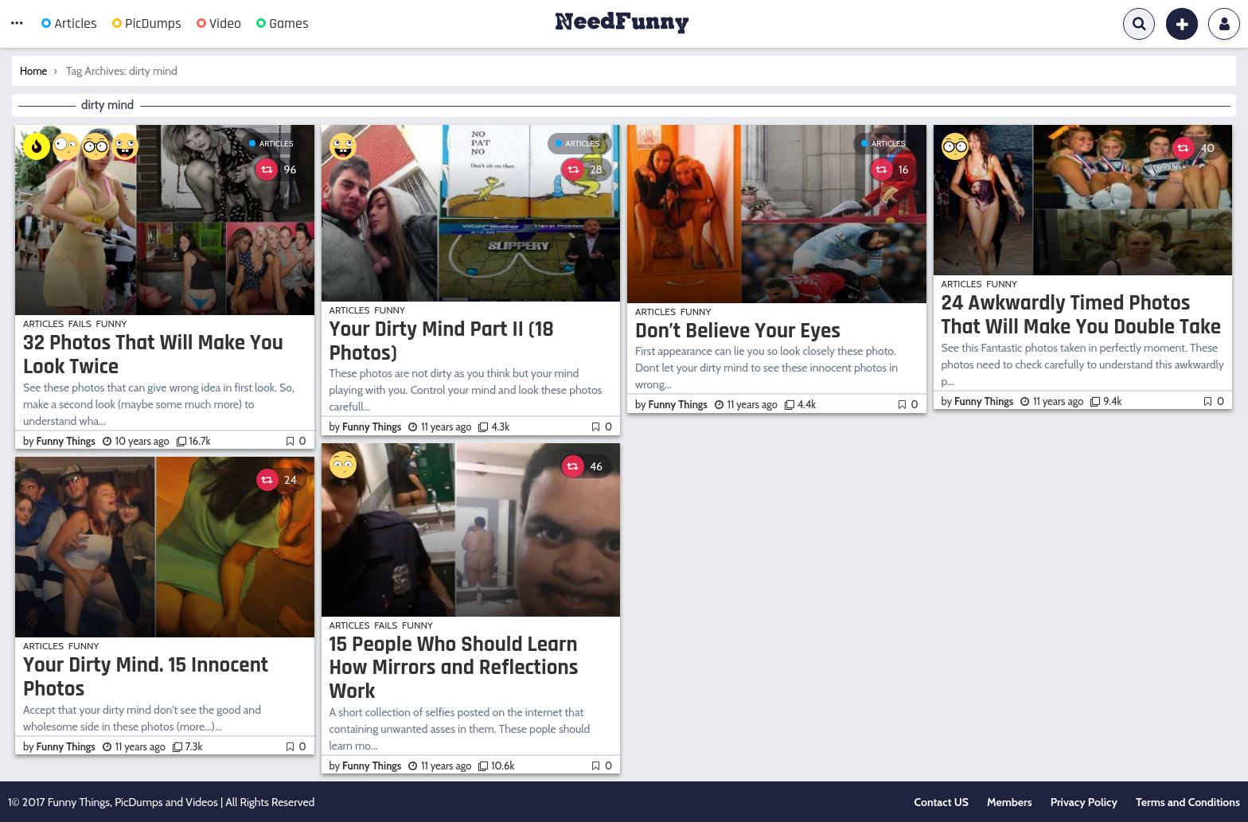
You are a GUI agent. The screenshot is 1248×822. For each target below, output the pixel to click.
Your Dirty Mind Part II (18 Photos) (442, 341)
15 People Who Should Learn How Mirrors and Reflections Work (454, 668)
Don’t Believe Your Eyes (737, 331)
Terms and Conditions (1188, 802)
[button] (17, 24)
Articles (69, 23)
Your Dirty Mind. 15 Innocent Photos (145, 677)
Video (219, 23)
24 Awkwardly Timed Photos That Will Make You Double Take (1082, 315)
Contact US (942, 802)
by (60, 440)
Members (1009, 802)
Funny (111, 323)
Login (1224, 24)
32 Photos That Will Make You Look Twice (153, 354)
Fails (80, 323)
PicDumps (146, 23)
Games (282, 23)
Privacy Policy (1084, 802)
